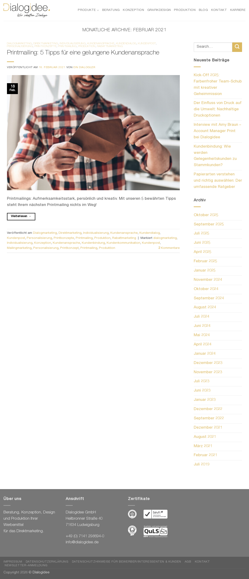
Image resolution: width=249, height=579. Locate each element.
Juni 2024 (202, 326)
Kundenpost (147, 43)
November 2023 (208, 372)
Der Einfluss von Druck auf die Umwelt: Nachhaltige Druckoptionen (218, 109)
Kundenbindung (93, 243)
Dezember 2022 (208, 409)
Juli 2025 (201, 234)
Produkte (88, 10)
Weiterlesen (21, 216)
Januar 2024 (205, 354)
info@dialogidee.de (82, 542)
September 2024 (209, 299)
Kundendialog (126, 43)
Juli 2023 (201, 381)
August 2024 (205, 308)
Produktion (185, 10)
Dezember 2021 (208, 428)
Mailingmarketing (19, 248)
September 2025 (209, 225)
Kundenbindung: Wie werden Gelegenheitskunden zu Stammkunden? (215, 156)
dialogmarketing (165, 238)
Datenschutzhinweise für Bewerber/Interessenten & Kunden (126, 561)
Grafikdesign (159, 10)
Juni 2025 (202, 243)
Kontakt (219, 10)
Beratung (111, 10)
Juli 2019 (201, 465)
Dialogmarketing (19, 43)
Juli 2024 (201, 317)
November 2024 (208, 280)
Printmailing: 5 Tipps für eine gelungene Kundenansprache (83, 53)
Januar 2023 (205, 400)
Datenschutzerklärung (47, 561)
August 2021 (205, 437)
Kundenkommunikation (123, 243)
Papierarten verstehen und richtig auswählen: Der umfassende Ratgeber (218, 181)
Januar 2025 (205, 271)
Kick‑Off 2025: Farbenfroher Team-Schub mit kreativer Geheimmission (218, 84)
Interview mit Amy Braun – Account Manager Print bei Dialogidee (217, 131)
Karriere (238, 10)
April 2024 (202, 345)
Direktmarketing (45, 43)
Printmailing (67, 46)
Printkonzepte (46, 46)
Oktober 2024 (206, 289)
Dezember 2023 (208, 363)
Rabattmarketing (110, 46)
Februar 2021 (205, 455)
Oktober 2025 (206, 215)
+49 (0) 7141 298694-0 (85, 536)
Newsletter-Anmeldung (26, 565)
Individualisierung (73, 43)
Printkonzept (69, 248)
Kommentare (169, 248)
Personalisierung (20, 46)
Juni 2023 (202, 391)
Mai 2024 (202, 335)
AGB (188, 561)
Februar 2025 (205, 261)
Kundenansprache (101, 43)
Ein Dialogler (84, 67)
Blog (203, 10)
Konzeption (133, 10)
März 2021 (203, 446)
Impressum (12, 561)
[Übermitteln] (237, 47)
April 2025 (202, 252)
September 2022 (209, 419)
